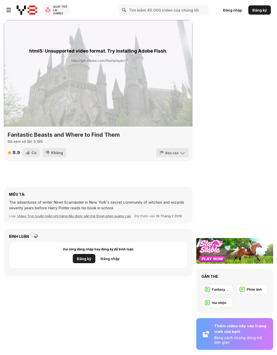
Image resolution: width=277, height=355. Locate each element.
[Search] (124, 10)
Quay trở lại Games (60, 10)
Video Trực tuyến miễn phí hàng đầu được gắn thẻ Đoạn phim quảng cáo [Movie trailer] (74, 216)
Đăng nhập (232, 10)
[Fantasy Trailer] (217, 289)
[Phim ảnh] (252, 289)
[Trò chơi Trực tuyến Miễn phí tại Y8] (26, 10)
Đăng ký (259, 10)
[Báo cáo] (172, 152)
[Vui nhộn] (217, 303)
